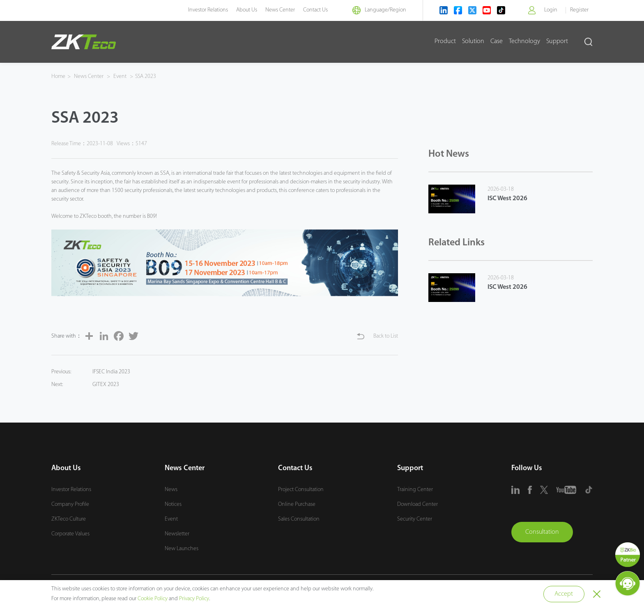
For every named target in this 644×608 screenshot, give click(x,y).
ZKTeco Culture (68, 519)
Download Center (417, 504)
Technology (524, 41)
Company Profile (70, 504)
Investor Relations (208, 10)
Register (579, 10)
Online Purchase (296, 504)
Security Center (414, 519)
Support (557, 41)
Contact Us (315, 10)
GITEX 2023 (105, 385)
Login (550, 10)
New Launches (181, 549)
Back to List (385, 336)
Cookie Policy (153, 599)
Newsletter (177, 534)
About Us (246, 10)
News (171, 490)
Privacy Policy (194, 599)
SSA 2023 (146, 76)
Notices (173, 504)
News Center (280, 10)
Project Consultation (301, 490)
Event (120, 76)
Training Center (415, 490)
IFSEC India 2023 (111, 372)
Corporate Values (70, 534)
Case (496, 41)
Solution (473, 41)
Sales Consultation (299, 519)
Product (445, 41)
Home (58, 76)
